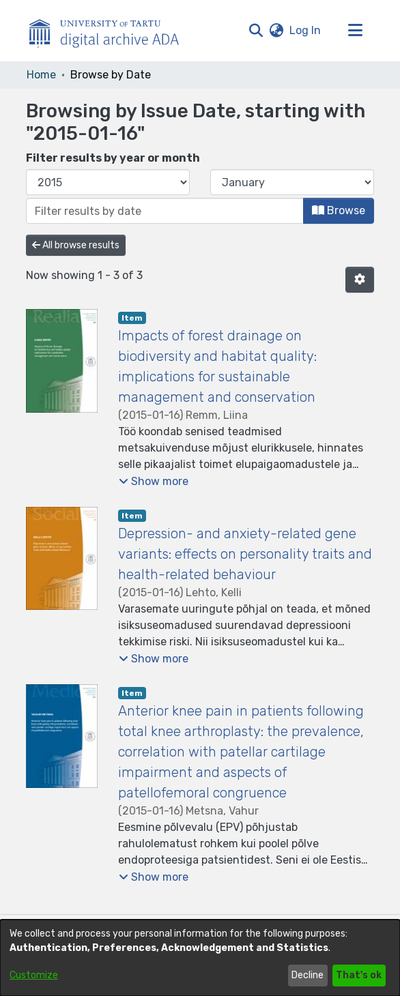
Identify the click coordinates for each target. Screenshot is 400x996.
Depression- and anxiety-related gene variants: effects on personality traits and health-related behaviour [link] (245, 554)
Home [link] (41, 74)
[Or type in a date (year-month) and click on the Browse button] (165, 211)
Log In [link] (305, 30)
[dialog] (200, 958)
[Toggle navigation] (355, 31)
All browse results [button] (75, 245)
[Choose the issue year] (108, 182)
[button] (255, 31)
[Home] (111, 31)
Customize (34, 975)
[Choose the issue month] (292, 182)
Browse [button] (338, 210)
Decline (307, 975)
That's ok (359, 975)
